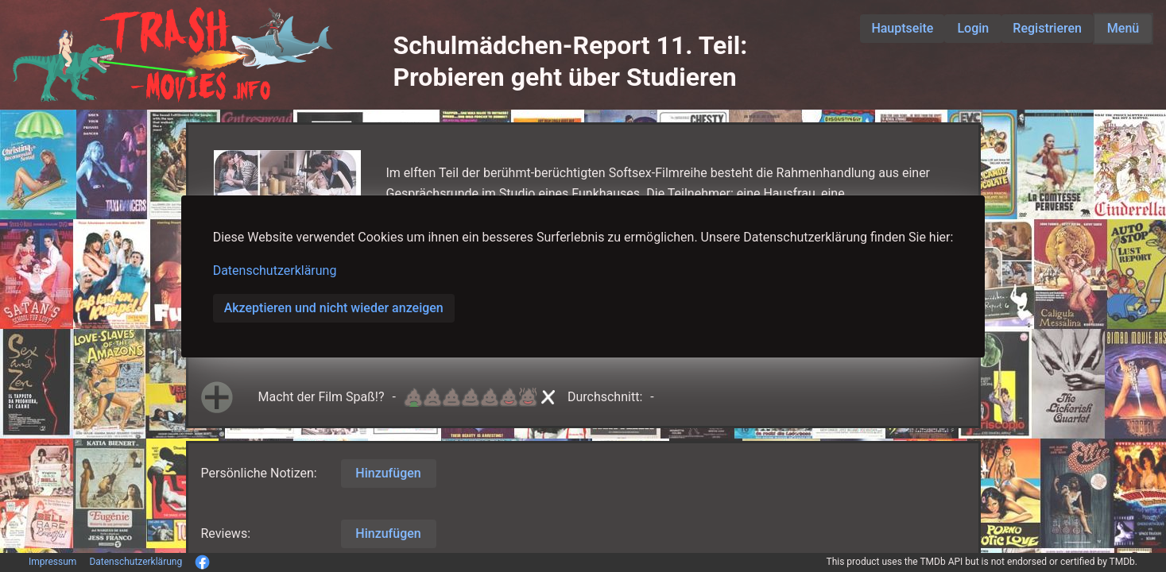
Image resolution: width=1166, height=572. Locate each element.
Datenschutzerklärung (275, 270)
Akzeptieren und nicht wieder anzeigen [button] (334, 307)
